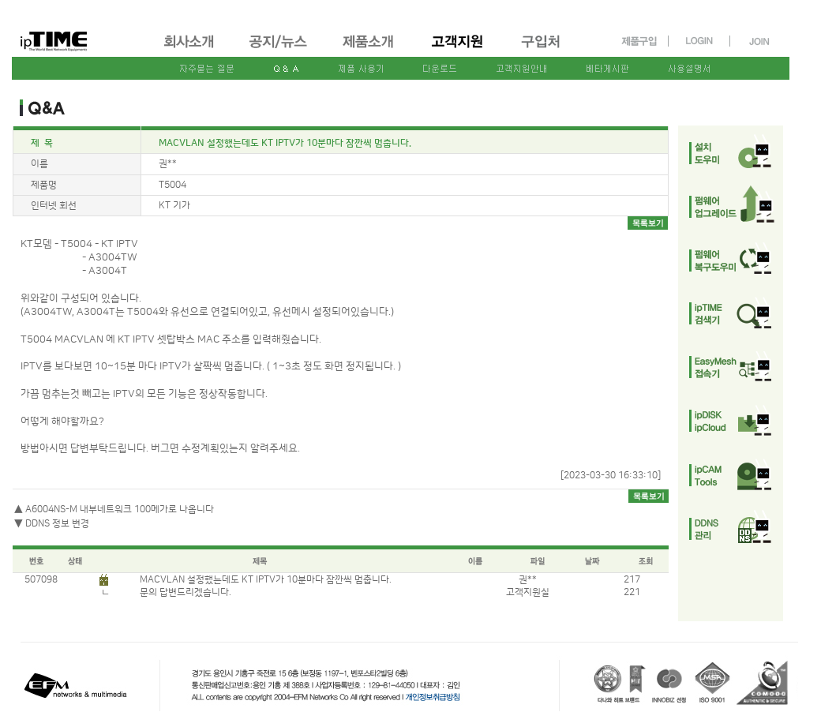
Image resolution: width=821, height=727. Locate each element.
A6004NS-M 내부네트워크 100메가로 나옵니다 (119, 509)
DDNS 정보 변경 (57, 524)
